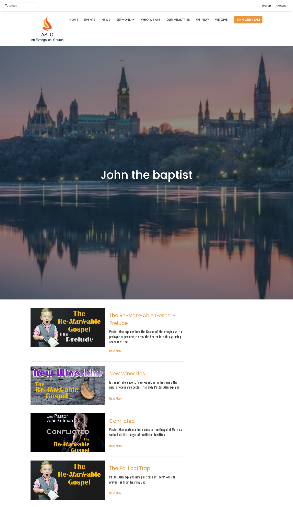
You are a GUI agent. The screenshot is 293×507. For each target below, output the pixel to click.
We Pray (202, 20)
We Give (221, 20)
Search (266, 6)
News (106, 20)
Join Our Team (248, 20)
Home (73, 20)
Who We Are (150, 20)
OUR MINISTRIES (178, 20)
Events (89, 20)
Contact (282, 6)
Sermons (125, 20)
